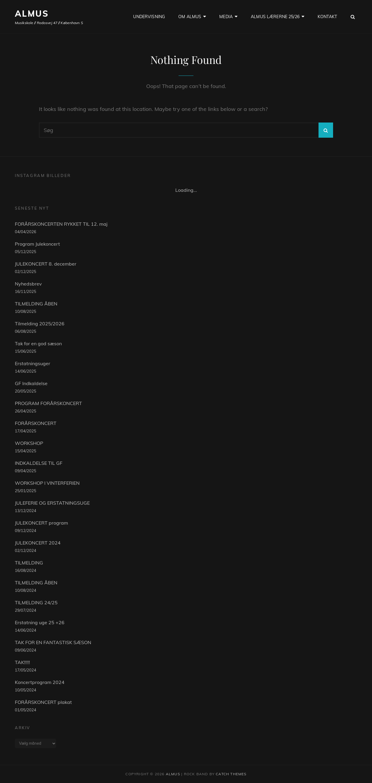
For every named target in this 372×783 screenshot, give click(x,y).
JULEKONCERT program (41, 523)
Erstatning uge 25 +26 (39, 622)
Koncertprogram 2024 (39, 682)
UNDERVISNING (149, 16)
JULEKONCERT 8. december (45, 264)
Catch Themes (231, 774)
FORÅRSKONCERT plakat (43, 702)
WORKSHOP (29, 443)
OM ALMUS (189, 16)
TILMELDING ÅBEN (36, 304)
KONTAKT (327, 16)
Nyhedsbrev (28, 284)
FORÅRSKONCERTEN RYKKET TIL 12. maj (61, 224)
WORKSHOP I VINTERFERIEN (47, 483)
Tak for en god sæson (38, 343)
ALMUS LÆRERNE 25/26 (275, 16)
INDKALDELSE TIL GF (38, 463)
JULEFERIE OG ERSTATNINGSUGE (52, 503)
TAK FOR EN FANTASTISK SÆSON (53, 642)
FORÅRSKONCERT (35, 423)
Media (226, 16)
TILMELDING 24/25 (36, 602)
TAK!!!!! (22, 662)
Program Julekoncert (37, 244)
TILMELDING (29, 563)
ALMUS (32, 13)
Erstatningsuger (32, 363)
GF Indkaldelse (31, 383)
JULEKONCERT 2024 (38, 543)
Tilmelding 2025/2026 (39, 324)
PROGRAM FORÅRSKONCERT (48, 403)
